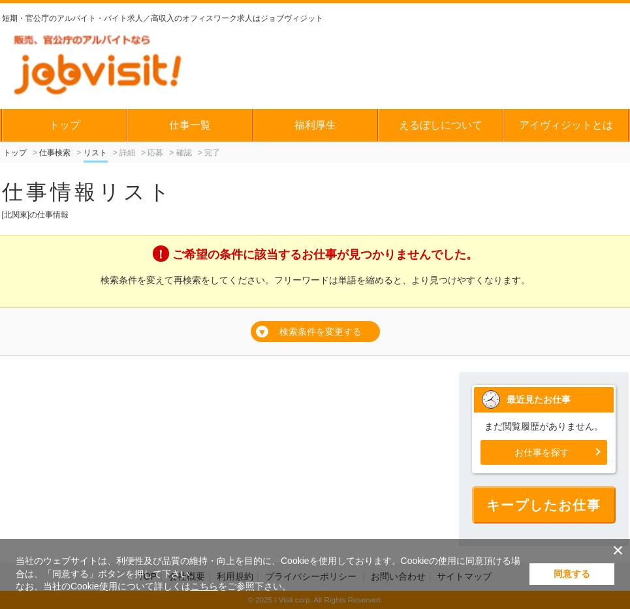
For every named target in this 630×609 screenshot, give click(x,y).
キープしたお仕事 (543, 505)
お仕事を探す (541, 452)
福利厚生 (315, 125)
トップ (64, 125)
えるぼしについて (440, 125)
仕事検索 (55, 152)
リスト (95, 152)
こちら (204, 586)
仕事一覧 (190, 125)
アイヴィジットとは (566, 125)
